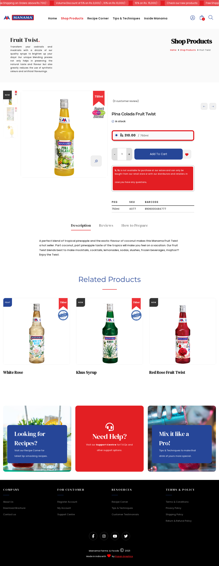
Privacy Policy (173, 508)
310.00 (134, 135)
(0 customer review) (126, 101)
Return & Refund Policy (179, 520)
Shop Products (188, 50)
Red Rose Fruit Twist (167, 372)
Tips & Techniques (122, 508)
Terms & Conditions (177, 501)
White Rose (13, 372)
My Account (64, 508)
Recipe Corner (120, 501)
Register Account (67, 501)
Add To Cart (158, 154)
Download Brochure (14, 508)
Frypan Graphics (124, 556)
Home (173, 50)
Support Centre (66, 514)
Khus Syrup (86, 372)
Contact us (9, 514)
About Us (8, 501)
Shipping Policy (174, 514)
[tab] (81, 226)
